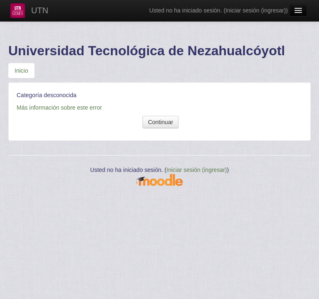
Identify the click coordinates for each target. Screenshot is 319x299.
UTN (39, 10)
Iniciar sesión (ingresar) (256, 10)
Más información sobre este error (59, 107)
